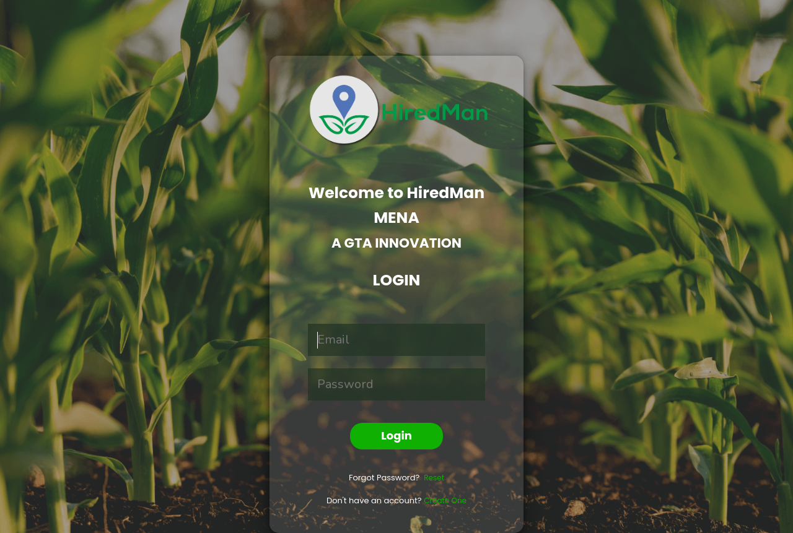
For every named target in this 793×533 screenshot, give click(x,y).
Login (396, 435)
